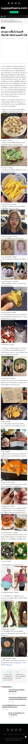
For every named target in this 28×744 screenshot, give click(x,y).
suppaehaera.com (14, 8)
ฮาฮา (3, 28)
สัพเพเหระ (9, 665)
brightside (18, 663)
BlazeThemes (19, 740)
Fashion (11, 734)
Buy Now (23, 734)
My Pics (17, 734)
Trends (5, 734)
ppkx (3, 38)
